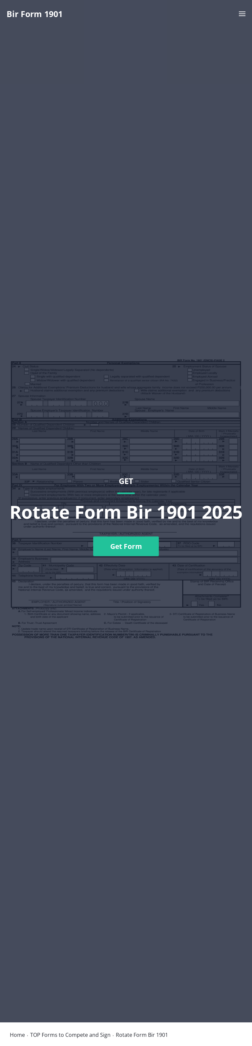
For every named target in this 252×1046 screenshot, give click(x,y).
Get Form (126, 546)
